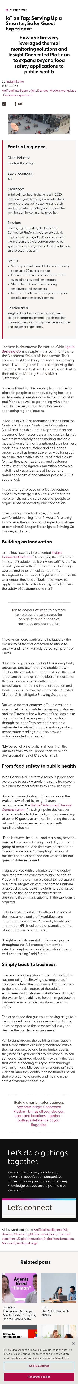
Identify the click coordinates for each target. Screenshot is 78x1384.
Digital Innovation (30, 1238)
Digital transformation (59, 1238)
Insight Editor (15, 81)
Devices (42, 90)
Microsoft (8, 1243)
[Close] (73, 1343)
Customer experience (17, 95)
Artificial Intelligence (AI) (19, 90)
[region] (39, 1361)
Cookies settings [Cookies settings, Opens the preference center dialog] (39, 1366)
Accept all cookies (39, 1377)
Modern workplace (63, 90)
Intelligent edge (27, 1243)
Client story (18, 10)
